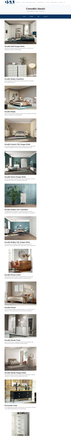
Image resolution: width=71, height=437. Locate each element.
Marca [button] (24, 16)
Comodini (36, 11)
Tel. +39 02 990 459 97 (9, 425)
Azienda (18, 2)
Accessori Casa (41, 2)
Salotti (37, 425)
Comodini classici (41, 11)
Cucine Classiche (23, 424)
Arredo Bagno (55, 427)
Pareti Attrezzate (39, 424)
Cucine (23, 2)
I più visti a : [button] (46, 16)
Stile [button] (38, 16)
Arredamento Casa (31, 2)
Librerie (37, 423)
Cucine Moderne (23, 423)
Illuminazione (54, 424)
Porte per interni (55, 423)
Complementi (54, 425)
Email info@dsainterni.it (9, 427)
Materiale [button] (31, 16)
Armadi (37, 428)
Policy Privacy (38, 434)
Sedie (21, 427)
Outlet (47, 2)
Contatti (60, 2)
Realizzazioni (54, 2)
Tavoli (21, 425)
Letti (37, 427)
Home (27, 11)
